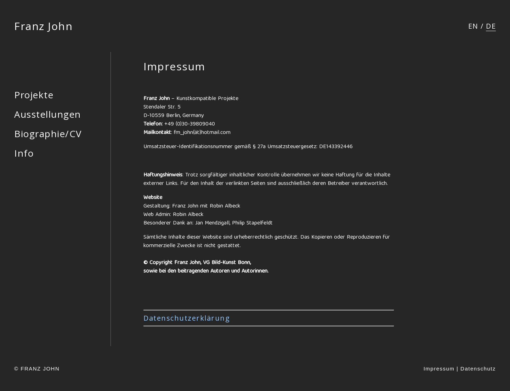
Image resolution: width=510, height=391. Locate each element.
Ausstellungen (47, 114)
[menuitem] (473, 26)
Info (24, 153)
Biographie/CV (48, 133)
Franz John (43, 26)
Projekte (33, 94)
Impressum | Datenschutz (460, 369)
